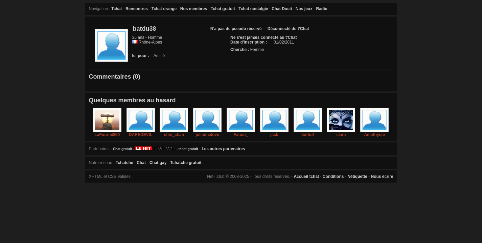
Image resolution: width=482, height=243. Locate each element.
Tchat (116, 8)
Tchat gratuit (223, 8)
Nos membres (193, 8)
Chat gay (158, 162)
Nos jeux (304, 8)
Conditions (333, 176)
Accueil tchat (306, 176)
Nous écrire (382, 176)
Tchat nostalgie (253, 8)
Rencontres (136, 8)
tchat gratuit (188, 149)
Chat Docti (282, 8)
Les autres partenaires (223, 148)
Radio (321, 8)
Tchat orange (164, 8)
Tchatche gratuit (185, 162)
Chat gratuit (122, 149)
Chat (141, 162)
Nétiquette (357, 176)
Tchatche (124, 162)
